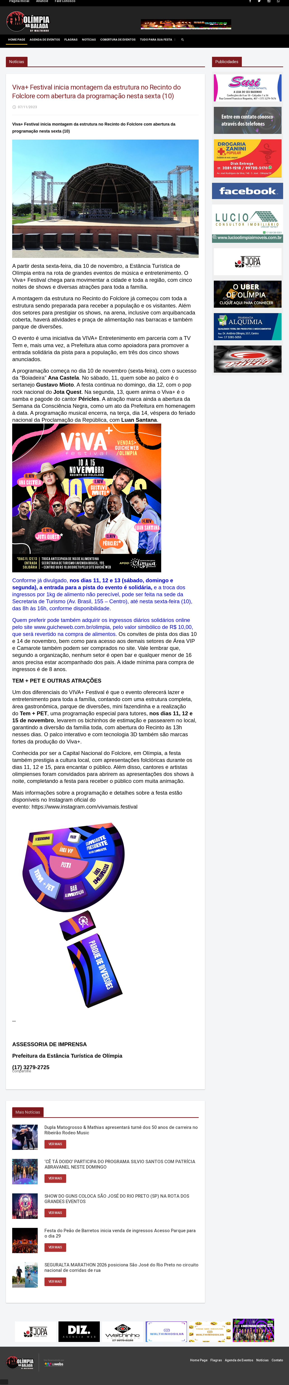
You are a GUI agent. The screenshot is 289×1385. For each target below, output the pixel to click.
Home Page (16, 39)
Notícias (89, 39)
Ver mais (55, 1145)
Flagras (70, 39)
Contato (277, 1361)
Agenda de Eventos (45, 39)
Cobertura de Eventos (117, 39)
